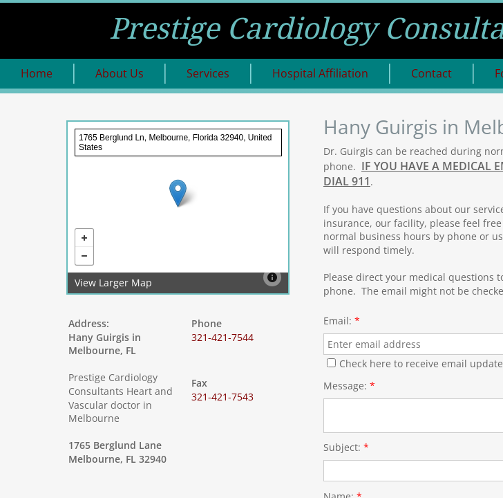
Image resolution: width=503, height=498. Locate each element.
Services (208, 73)
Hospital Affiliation (320, 73)
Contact (431, 73)
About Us (119, 73)
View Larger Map (113, 282)
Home (37, 73)
